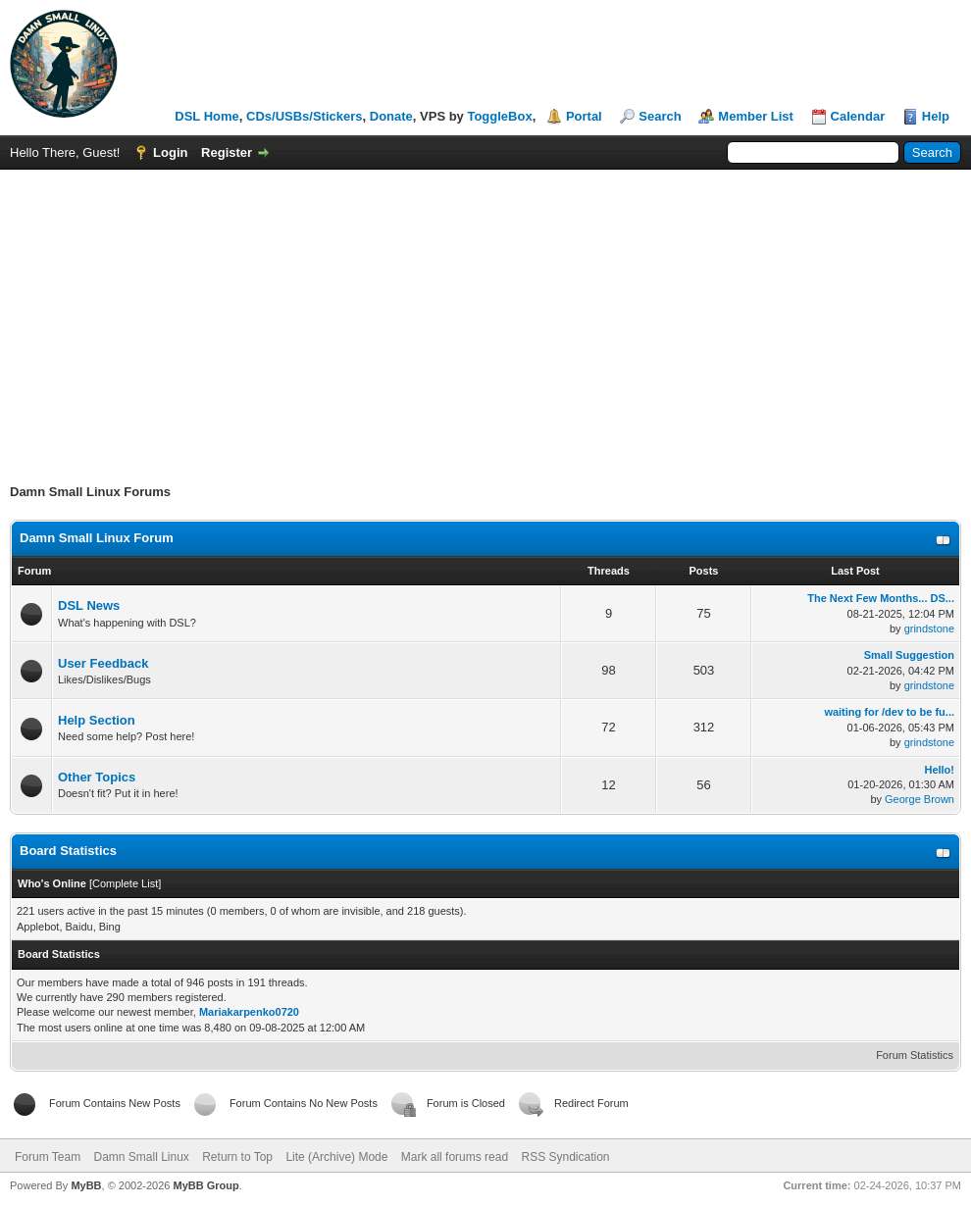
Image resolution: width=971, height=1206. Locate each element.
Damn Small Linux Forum (97, 537)
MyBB (86, 1185)
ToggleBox (499, 116)
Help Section (96, 720)
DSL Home (207, 116)
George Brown (919, 799)
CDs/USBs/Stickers (304, 116)
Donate (391, 116)
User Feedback (103, 663)
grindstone (929, 628)
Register (226, 152)
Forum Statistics (914, 1055)
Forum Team (47, 1157)
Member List (755, 116)
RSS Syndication (565, 1157)
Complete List (125, 883)
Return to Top (237, 1157)
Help (935, 116)
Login (170, 152)
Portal (584, 116)
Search (660, 116)
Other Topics (96, 777)
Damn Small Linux (140, 1157)
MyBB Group (205, 1185)
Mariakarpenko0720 (249, 1012)
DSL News (89, 605)
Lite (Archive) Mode (336, 1157)
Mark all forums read (454, 1157)
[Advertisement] (485, 316)
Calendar (858, 116)
